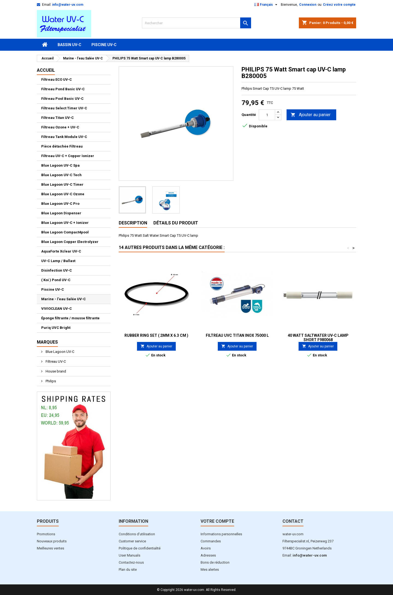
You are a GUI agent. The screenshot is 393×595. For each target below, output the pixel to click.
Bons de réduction (215, 562)
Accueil (46, 70)
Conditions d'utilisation (137, 534)
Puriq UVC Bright (55, 328)
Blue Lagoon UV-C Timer (62, 184)
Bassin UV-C (69, 45)
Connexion (307, 5)
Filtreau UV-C (55, 361)
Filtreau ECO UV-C (56, 79)
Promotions (46, 534)
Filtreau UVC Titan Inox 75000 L (237, 335)
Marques (47, 342)
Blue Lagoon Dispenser (61, 213)
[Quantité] (267, 114)
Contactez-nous (131, 562)
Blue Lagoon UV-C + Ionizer (65, 223)
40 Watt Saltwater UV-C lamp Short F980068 (318, 337)
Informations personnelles (221, 534)
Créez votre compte (339, 5)
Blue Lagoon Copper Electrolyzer (70, 242)
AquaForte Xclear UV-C (61, 251)
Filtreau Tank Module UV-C (64, 137)
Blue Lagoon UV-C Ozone (62, 194)
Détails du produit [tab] (175, 223)
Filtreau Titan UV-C (57, 118)
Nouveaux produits (52, 541)
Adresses (208, 555)
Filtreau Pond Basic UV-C (63, 89)
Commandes (211, 541)
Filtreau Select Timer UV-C (64, 108)
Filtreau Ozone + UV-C (60, 127)
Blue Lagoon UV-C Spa (60, 165)
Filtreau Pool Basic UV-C (62, 99)
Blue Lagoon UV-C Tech (61, 175)
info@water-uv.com (67, 5)
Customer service (132, 541)
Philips (50, 381)
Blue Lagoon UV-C (59, 352)
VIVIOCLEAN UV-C (56, 308)
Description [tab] (133, 223)
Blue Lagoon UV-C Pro (60, 204)
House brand (55, 371)
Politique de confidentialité (139, 548)
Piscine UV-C (104, 45)
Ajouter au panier (311, 115)
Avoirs (206, 548)
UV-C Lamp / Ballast (58, 261)
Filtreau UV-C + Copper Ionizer (67, 156)
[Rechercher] (196, 22)
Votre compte (217, 521)
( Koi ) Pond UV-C (55, 280)
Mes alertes (210, 569)
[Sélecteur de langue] (266, 4)
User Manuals (129, 555)
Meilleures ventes (50, 548)
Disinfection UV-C (56, 270)
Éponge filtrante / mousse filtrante (70, 318)
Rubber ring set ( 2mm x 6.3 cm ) (156, 335)
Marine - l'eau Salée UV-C (63, 299)
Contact (292, 521)
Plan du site (128, 569)
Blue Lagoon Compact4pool (65, 232)
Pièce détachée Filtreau (62, 146)
